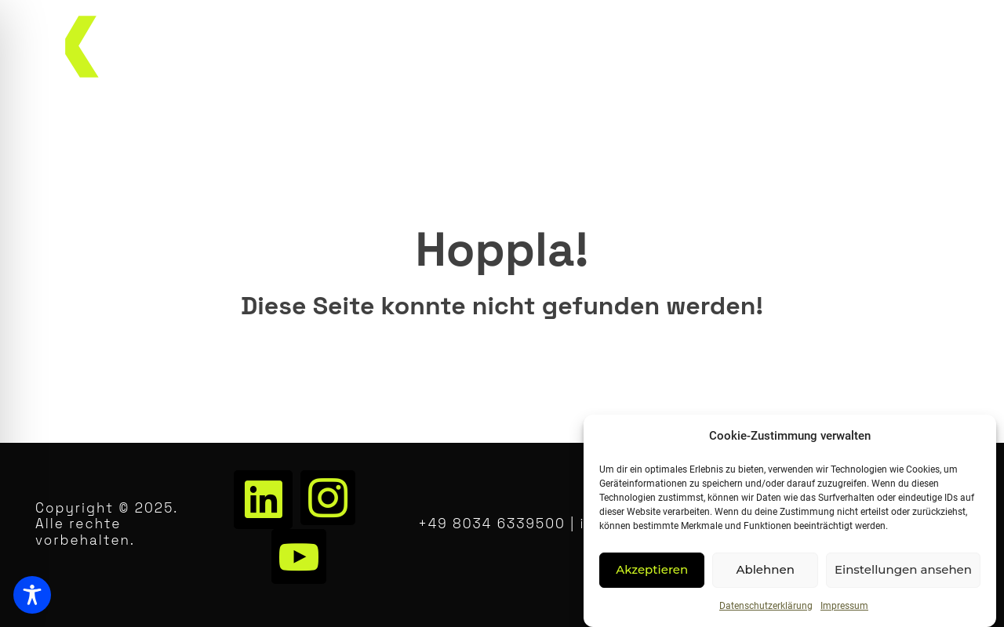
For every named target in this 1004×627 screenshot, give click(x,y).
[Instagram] (327, 497)
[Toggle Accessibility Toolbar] (32, 594)
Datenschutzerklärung (766, 605)
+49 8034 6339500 (492, 523)
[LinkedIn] (263, 499)
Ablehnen (765, 569)
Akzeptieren (652, 569)
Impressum (844, 605)
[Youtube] (298, 556)
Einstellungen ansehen (903, 569)
